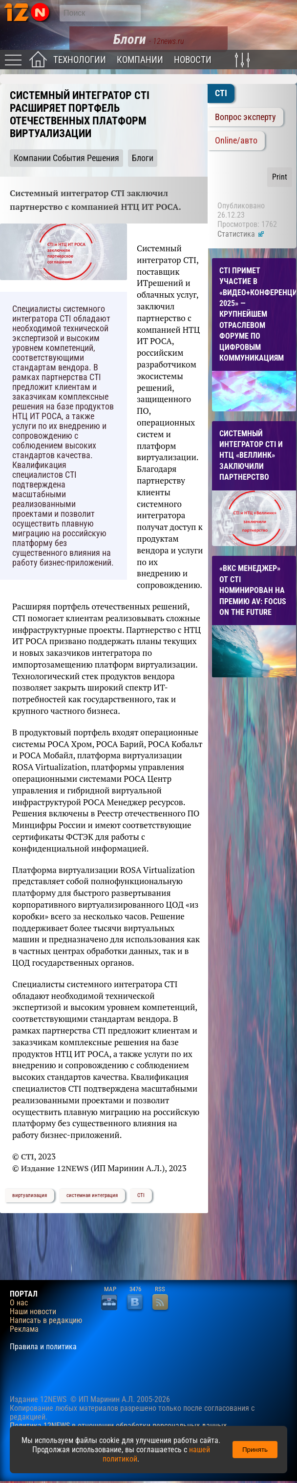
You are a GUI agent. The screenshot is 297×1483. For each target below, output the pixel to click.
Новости (193, 59)
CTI (141, 1195)
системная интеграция (92, 1195)
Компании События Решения (66, 158)
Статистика (241, 234)
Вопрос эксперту (245, 117)
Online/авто (236, 140)
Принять (255, 1449)
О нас (19, 1303)
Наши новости (33, 1311)
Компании (140, 59)
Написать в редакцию (46, 1320)
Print (279, 177)
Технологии (79, 59)
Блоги (142, 158)
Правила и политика (43, 1346)
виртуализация (29, 1195)
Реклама (24, 1329)
